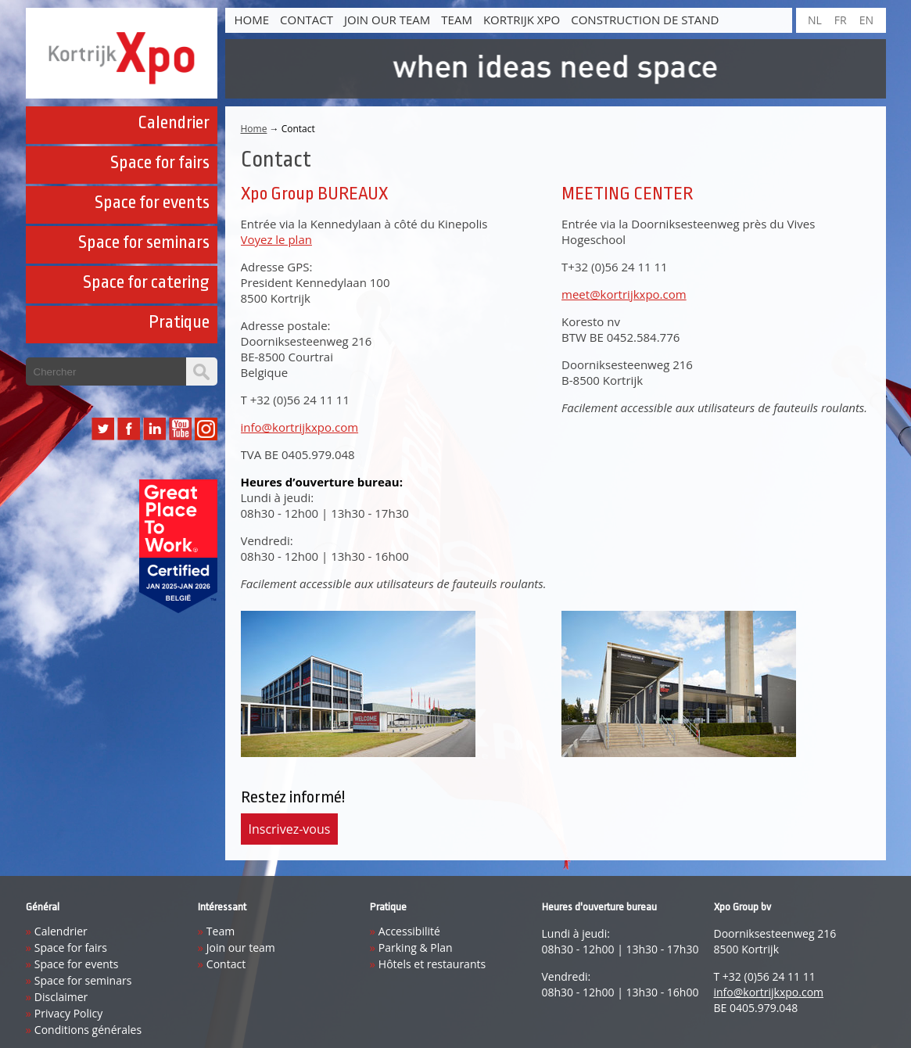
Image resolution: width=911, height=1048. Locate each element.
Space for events (152, 202)
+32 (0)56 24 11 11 (300, 399)
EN (866, 20)
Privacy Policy (68, 1013)
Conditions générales (88, 1029)
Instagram (206, 429)
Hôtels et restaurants (432, 963)
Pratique (179, 322)
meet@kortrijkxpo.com (624, 294)
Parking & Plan (415, 947)
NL (815, 20)
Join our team (387, 19)
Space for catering (146, 282)
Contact (306, 19)
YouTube (180, 429)
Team (456, 19)
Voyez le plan (276, 239)
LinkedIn (154, 429)
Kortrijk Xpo (521, 19)
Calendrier (174, 123)
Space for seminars (144, 242)
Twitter (102, 429)
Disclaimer (61, 996)
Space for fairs (160, 163)
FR (840, 20)
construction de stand (645, 19)
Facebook (128, 429)
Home (252, 19)
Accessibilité (409, 931)
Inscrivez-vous (290, 829)
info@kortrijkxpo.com (300, 427)
